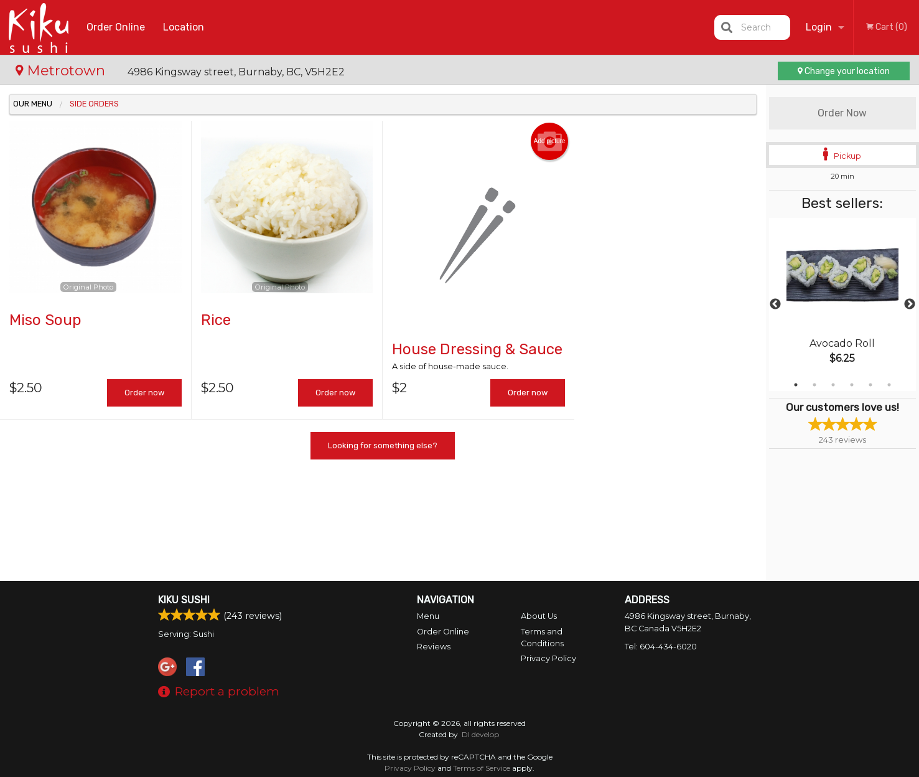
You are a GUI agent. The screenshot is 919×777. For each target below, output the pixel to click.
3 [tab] (833, 385)
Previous (775, 304)
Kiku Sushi (184, 600)
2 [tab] (814, 385)
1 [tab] (796, 385)
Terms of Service (481, 768)
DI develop (480, 734)
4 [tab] (852, 385)
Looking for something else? (382, 445)
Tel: (661, 646)
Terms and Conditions (542, 637)
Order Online (115, 27)
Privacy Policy (548, 658)
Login (819, 27)
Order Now (842, 113)
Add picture (550, 141)
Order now (144, 392)
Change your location (844, 71)
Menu (428, 616)
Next (909, 304)
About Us (539, 616)
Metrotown (62, 70)
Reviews (433, 646)
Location (183, 27)
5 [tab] (870, 385)
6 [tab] (889, 385)
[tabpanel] (842, 304)
